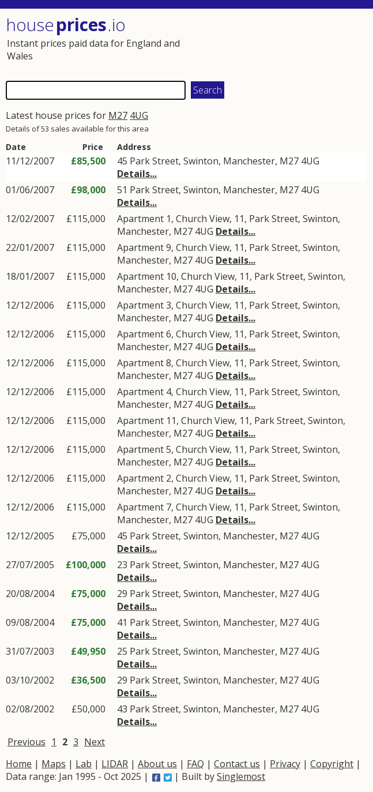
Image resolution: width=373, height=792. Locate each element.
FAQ (195, 763)
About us (157, 763)
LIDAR (114, 763)
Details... (137, 173)
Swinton (200, 161)
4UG (139, 115)
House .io (66, 24)
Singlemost (241, 776)
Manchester (249, 161)
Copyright (331, 763)
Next (94, 741)
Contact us (237, 763)
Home (19, 763)
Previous (26, 741)
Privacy (285, 763)
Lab (84, 763)
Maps (54, 763)
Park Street (154, 161)
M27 (117, 115)
